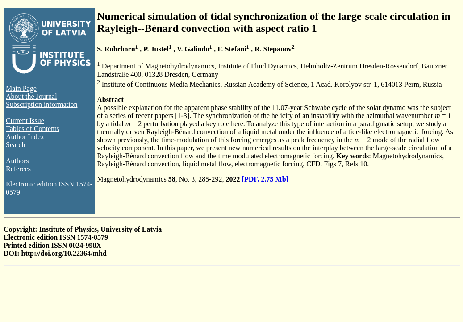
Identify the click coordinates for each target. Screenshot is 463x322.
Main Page (21, 88)
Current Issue (25, 120)
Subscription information (41, 104)
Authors (17, 161)
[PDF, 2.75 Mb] (265, 179)
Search (15, 144)
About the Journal (31, 96)
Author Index (25, 136)
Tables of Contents (32, 128)
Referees (18, 169)
